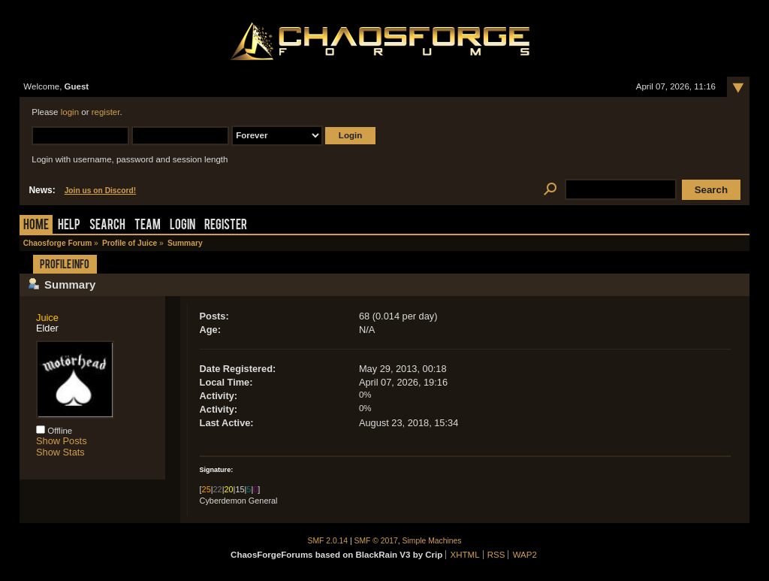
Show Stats (60, 452)
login (70, 112)
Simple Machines (432, 541)
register (106, 112)
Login (182, 225)
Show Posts (61, 440)
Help (69, 225)
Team (147, 225)
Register (225, 225)
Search (107, 225)
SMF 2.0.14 (328, 541)
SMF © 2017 (376, 541)
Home (36, 225)
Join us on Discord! (101, 190)
